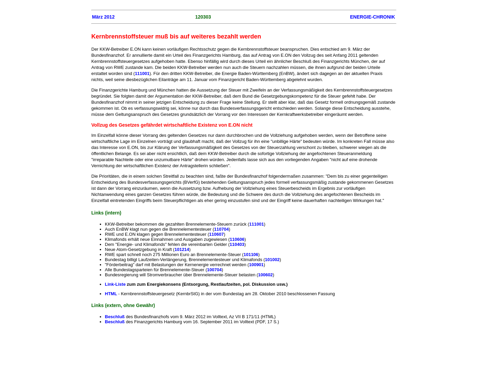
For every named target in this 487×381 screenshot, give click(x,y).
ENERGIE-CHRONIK (372, 17)
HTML (111, 293)
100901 (256, 264)
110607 (216, 234)
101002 (272, 259)
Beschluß (115, 316)
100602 (265, 274)
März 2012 (103, 17)
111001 (142, 73)
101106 (251, 254)
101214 (182, 249)
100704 (214, 269)
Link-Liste (115, 284)
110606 (237, 239)
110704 (221, 229)
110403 (237, 244)
